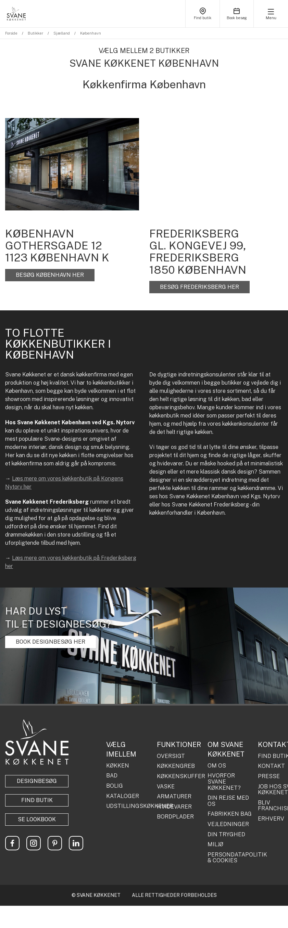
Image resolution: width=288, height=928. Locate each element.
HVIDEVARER (174, 807)
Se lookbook (37, 819)
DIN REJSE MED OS (228, 801)
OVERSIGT (171, 756)
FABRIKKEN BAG (230, 814)
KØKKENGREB (176, 766)
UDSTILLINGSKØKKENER (129, 806)
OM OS (217, 766)
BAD (111, 776)
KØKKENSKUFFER (179, 776)
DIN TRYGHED (226, 835)
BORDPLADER (175, 817)
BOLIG (114, 786)
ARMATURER (174, 797)
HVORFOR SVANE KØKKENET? (224, 782)
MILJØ (215, 844)
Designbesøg (37, 781)
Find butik (37, 800)
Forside (11, 33)
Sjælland (61, 33)
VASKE (166, 787)
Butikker (35, 33)
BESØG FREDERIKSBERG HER (199, 287)
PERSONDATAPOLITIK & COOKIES (230, 858)
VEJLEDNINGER (228, 824)
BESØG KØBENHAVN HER (50, 275)
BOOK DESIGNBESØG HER (50, 642)
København (90, 33)
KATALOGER (122, 796)
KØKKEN (117, 766)
